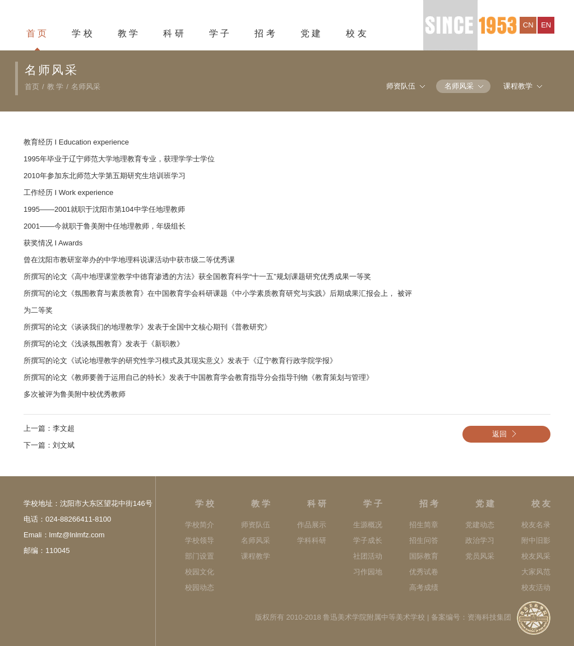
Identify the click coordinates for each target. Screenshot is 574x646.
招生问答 (423, 540)
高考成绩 (423, 587)
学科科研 (311, 540)
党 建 (310, 33)
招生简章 (423, 524)
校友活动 (535, 587)
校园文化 (199, 572)
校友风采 (535, 556)
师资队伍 (400, 86)
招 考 (264, 33)
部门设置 (199, 556)
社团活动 (367, 556)
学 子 (219, 33)
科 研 (173, 33)
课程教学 (518, 86)
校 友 (356, 33)
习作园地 (367, 572)
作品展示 (311, 524)
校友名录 (535, 524)
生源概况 (367, 524)
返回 (506, 434)
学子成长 (367, 540)
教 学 (128, 33)
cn (528, 25)
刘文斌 (64, 445)
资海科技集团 (489, 617)
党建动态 (479, 524)
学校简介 (199, 524)
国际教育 (423, 556)
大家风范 (535, 572)
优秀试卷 (423, 572)
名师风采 (85, 86)
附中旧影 (535, 540)
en (546, 25)
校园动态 (199, 587)
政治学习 (479, 540)
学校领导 (199, 540)
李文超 (64, 428)
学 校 (82, 33)
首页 (32, 86)
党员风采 (479, 556)
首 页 (36, 33)
